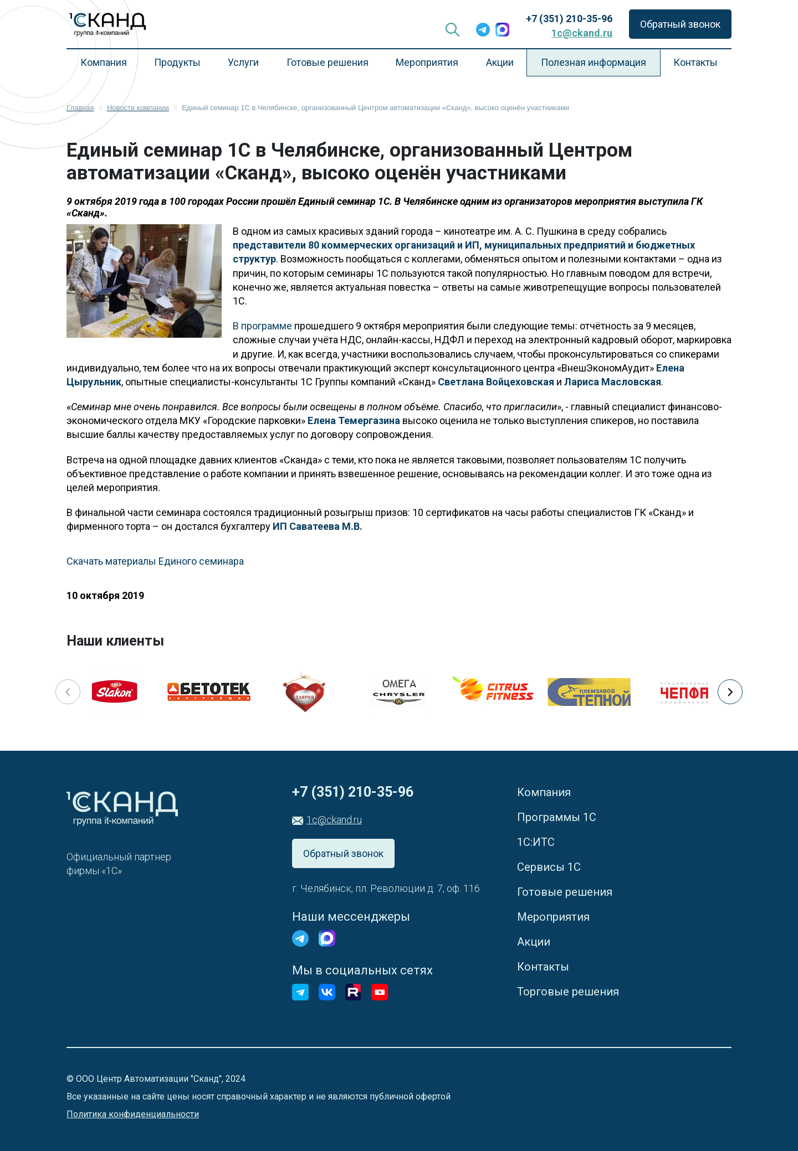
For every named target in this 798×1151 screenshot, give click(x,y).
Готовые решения (328, 62)
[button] (730, 691)
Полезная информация (593, 62)
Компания (103, 62)
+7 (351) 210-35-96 (569, 18)
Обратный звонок (680, 24)
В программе (262, 326)
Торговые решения (568, 991)
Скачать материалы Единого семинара (155, 561)
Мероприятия (427, 62)
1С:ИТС (536, 842)
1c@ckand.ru (581, 33)
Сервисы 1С (549, 867)
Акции (500, 62)
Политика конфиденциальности (132, 1114)
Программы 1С (556, 817)
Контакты (695, 62)
